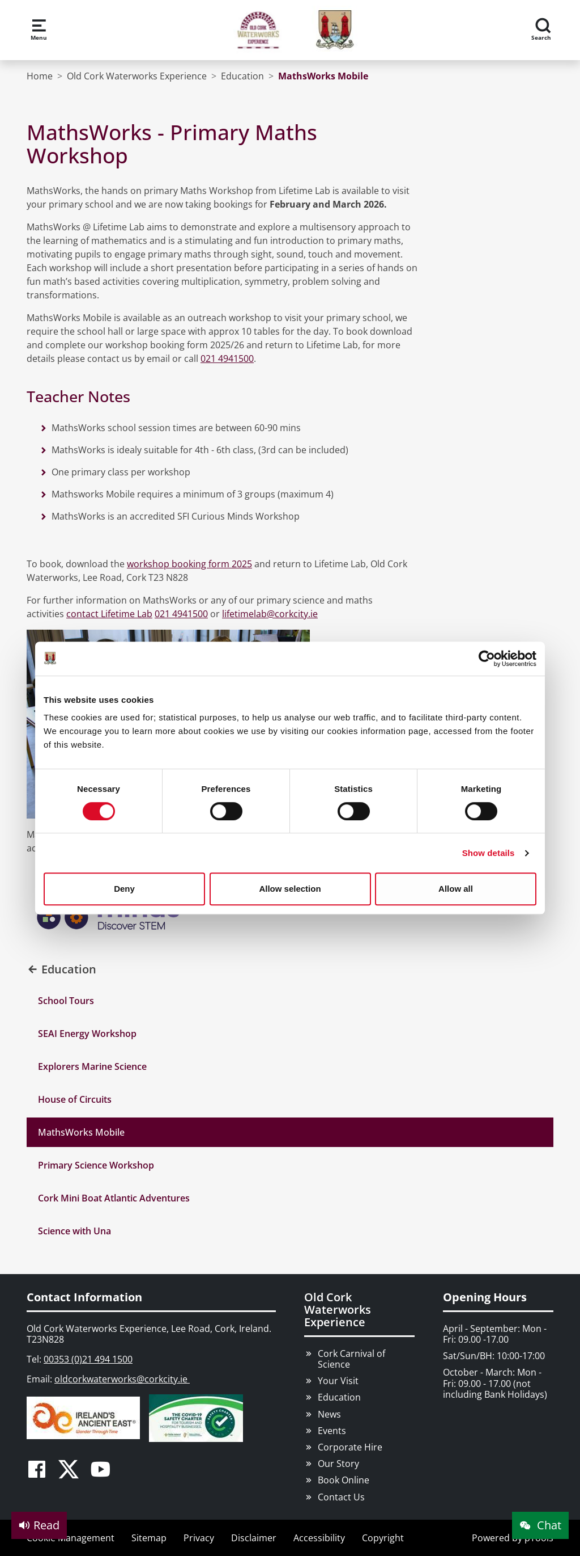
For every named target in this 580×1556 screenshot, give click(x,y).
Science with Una (74, 1231)
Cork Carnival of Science (351, 1359)
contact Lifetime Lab (109, 614)
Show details (488, 853)
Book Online (343, 1480)
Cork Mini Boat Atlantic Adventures (114, 1198)
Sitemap (149, 1538)
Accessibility (319, 1538)
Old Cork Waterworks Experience (337, 1309)
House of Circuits (75, 1099)
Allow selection (290, 888)
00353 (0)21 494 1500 (88, 1359)
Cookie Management (70, 1538)
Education (339, 1397)
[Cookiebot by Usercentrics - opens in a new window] (486, 658)
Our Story (338, 1463)
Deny (124, 888)
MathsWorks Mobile (81, 1132)
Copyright (383, 1538)
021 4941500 (227, 358)
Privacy (199, 1538)
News (329, 1414)
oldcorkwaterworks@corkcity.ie (122, 1379)
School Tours (66, 1000)
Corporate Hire (350, 1447)
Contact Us (341, 1497)
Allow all (455, 888)
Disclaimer (253, 1538)
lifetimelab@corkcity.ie (270, 614)
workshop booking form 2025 (189, 564)
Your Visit (338, 1380)
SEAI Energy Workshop (87, 1033)
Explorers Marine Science (92, 1066)
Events (332, 1430)
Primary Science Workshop (96, 1165)
